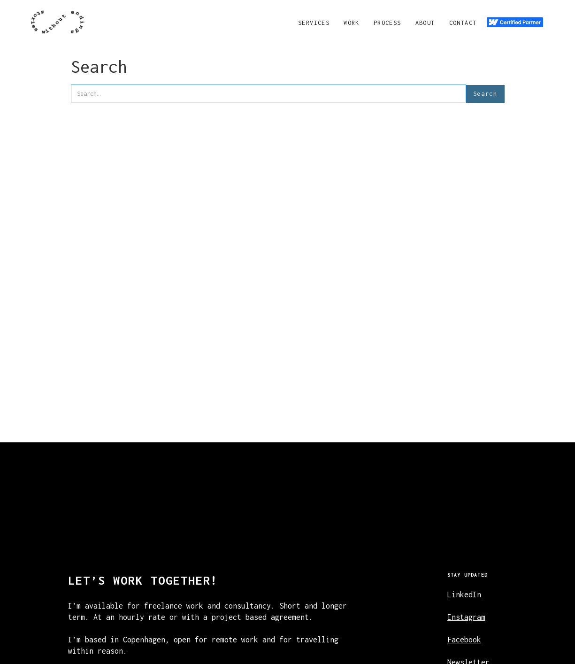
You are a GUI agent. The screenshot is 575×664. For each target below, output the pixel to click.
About (425, 22)
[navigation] (58, 22)
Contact (463, 22)
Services (314, 22)
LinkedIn (464, 594)
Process (387, 22)
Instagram (466, 617)
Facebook (464, 639)
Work (352, 22)
